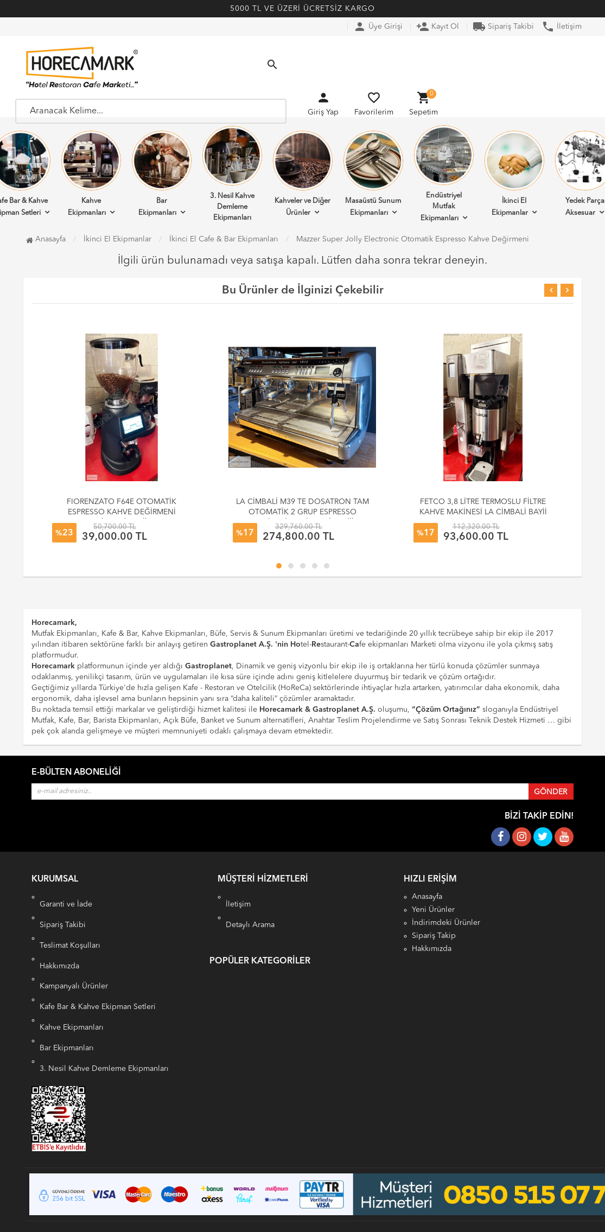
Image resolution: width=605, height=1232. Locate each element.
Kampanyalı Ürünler (74, 978)
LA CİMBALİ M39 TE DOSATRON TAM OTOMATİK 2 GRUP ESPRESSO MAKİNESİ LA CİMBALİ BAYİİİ (302, 512)
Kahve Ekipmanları (91, 173)
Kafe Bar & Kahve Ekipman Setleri (98, 991)
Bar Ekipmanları (162, 173)
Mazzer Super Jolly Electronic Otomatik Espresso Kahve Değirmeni (412, 239)
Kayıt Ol (437, 26)
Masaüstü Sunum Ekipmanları (373, 173)
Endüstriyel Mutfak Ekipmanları (444, 173)
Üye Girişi (378, 26)
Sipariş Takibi (503, 26)
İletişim (562, 26)
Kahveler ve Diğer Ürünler (303, 173)
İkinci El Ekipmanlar (514, 173)
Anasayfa (46, 239)
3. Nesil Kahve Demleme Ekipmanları (232, 173)
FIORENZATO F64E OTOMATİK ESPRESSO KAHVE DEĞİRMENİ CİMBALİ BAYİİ (121, 512)
